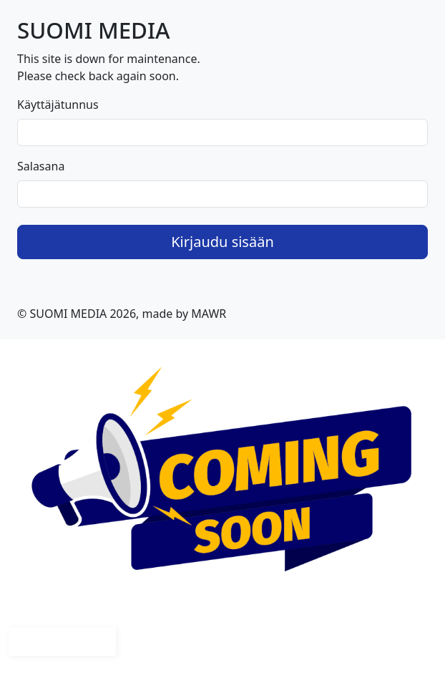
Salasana (40, 166)
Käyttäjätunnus (58, 104)
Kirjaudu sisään (222, 241)
